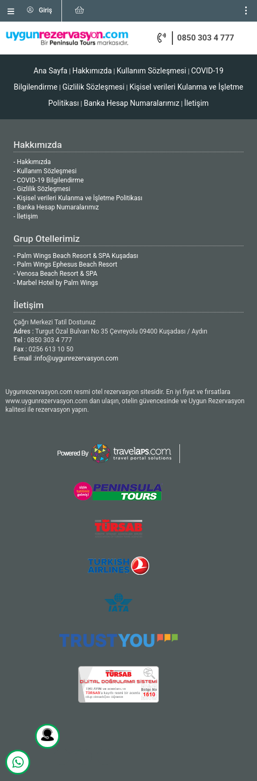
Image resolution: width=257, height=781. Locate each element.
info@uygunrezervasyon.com (77, 358)
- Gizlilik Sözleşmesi (41, 189)
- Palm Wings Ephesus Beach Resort (65, 264)
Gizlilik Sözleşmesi (93, 87)
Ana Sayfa (50, 70)
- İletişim (25, 216)
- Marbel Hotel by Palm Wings (55, 283)
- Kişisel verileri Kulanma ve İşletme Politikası (77, 198)
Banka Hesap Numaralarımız (131, 103)
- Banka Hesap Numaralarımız (56, 207)
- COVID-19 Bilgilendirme (48, 180)
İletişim (196, 103)
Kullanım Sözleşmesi (151, 70)
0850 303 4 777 (205, 38)
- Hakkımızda (32, 162)
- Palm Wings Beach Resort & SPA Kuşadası (75, 256)
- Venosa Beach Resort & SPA (55, 273)
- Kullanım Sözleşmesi (45, 171)
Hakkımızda (92, 70)
